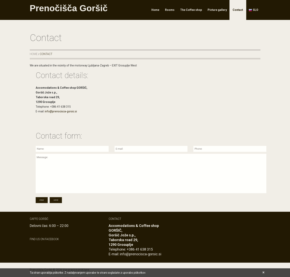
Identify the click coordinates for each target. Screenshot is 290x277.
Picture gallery (217, 9)
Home (155, 9)
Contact (238, 9)
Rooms (169, 9)
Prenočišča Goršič (69, 8)
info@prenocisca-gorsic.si (61, 111)
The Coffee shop (191, 9)
